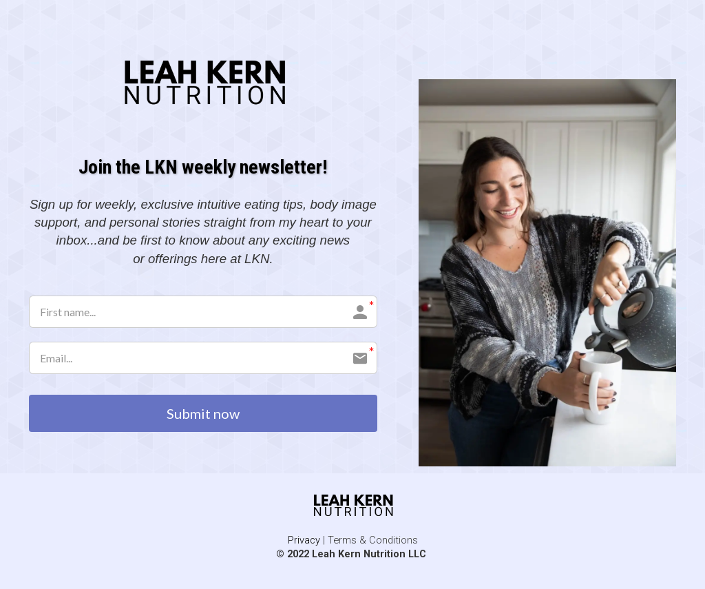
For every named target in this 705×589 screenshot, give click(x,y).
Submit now (203, 413)
